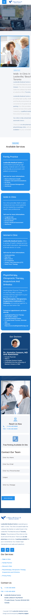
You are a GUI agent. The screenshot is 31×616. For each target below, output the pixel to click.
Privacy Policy (6, 576)
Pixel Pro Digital (23, 613)
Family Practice (6, 563)
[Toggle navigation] (4, 2)
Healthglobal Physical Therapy (14, 315)
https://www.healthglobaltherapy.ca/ (16, 326)
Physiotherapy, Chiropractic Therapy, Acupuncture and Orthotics (13, 571)
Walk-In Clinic (6, 560)
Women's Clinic (6, 566)
